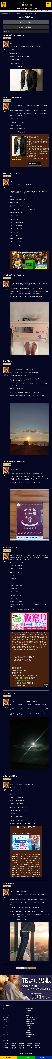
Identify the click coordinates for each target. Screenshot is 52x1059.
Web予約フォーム (30, 1030)
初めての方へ (5, 1008)
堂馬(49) (6, 48)
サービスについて (6, 1010)
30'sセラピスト (6, 1019)
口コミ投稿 (26, 1057)
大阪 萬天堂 (21, 1043)
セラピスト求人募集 (30, 1019)
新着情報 (4, 1030)
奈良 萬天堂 (29, 1043)
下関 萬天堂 (37, 1045)
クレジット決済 (29, 1008)
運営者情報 (28, 1032)
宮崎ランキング (29, 1015)
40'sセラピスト (6, 1021)
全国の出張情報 (6, 1034)
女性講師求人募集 (30, 1023)
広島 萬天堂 (21, 1045)
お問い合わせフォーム (31, 1027)
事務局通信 (28, 1036)
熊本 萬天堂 (37, 1047)
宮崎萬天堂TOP (29, 1025)
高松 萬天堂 (5, 1047)
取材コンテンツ (6, 1036)
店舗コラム (28, 1010)
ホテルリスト (29, 1012)
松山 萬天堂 (13, 1047)
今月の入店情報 (6, 1015)
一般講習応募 (29, 1021)
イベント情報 (5, 1032)
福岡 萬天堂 (21, 1047)
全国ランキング (29, 1017)
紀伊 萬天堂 (37, 1043)
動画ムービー (5, 1027)
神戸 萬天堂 (5, 1045)
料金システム (5, 1012)
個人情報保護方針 (30, 1034)
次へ (33, 968)
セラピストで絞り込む (25, 27)
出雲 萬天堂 (29, 1045)
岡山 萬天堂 (13, 1045)
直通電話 (8, 1057)
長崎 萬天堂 (29, 1047)
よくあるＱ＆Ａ (6, 1029)
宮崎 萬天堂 (5, 1049)
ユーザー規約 (29, 1014)
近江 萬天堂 (5, 1043)
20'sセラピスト (6, 1017)
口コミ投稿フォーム (30, 1029)
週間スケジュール (6, 1014)
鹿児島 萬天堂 (14, 1049)
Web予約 (43, 1057)
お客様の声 (5, 1023)
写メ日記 (4, 1025)
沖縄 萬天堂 (21, 1049)
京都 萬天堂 (13, 1043)
